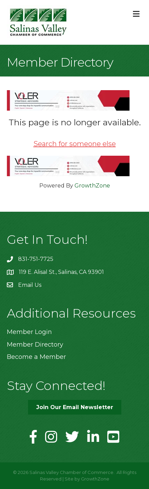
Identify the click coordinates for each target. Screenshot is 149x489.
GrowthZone (92, 185)
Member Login (29, 332)
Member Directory (35, 344)
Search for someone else (74, 144)
